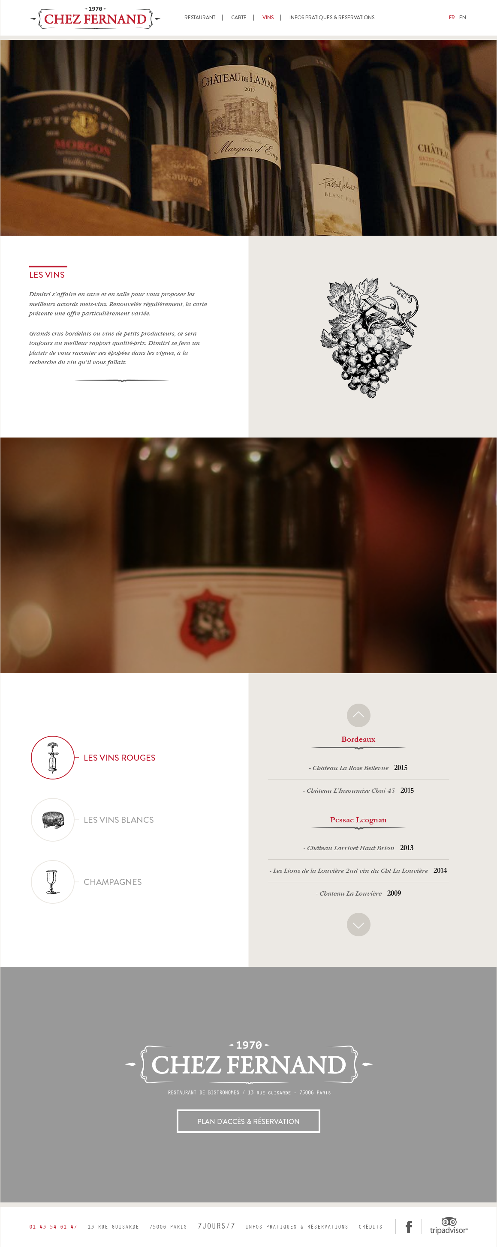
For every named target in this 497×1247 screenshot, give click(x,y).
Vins (268, 18)
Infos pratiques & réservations (296, 1227)
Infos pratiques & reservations (331, 18)
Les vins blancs (92, 819)
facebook (408, 1226)
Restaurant (199, 18)
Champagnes (86, 881)
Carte (239, 18)
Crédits (370, 1227)
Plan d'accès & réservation (248, 1122)
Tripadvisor (448, 1226)
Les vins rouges (93, 757)
